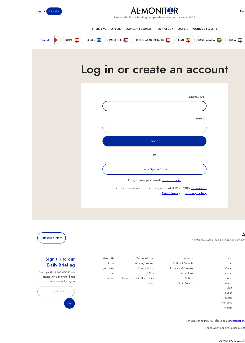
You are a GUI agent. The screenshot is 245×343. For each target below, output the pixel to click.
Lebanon (235, 302)
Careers (78, 278)
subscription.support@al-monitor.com (219, 321)
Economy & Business (107, 29)
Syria (237, 307)
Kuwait (196, 278)
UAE (237, 278)
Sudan (196, 293)
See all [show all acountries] (13, 40)
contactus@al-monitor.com (225, 328)
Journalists (77, 268)
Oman (196, 268)
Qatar (236, 297)
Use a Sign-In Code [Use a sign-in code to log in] (122, 169)
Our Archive (154, 283)
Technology (132, 29)
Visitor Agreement (112, 263)
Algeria (196, 307)
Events (211, 11)
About (79, 263)
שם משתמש (164, 97)
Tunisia (196, 297)
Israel (237, 283)
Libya (197, 288)
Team (79, 273)
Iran (237, 273)
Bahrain (196, 273)
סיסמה (168, 118)
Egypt (237, 293)
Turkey (236, 263)
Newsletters (224, 11)
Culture (150, 29)
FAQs (118, 273)
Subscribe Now (20, 238)
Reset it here (139, 180)
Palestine (235, 288)
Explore (84, 29)
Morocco (195, 302)
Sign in (9, 11)
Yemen (196, 283)
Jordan (196, 263)
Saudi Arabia (232, 268)
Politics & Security (172, 29)
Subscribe (22, 11)
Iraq (198, 258)
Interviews (67, 29)
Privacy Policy (164, 193)
